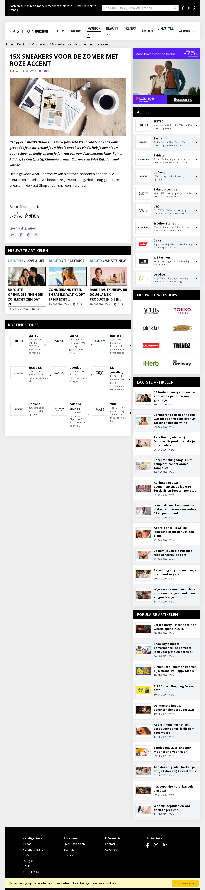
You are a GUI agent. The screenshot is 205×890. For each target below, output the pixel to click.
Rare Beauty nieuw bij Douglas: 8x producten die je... (108, 295)
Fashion (94, 30)
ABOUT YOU (31, 872)
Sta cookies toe (185, 883)
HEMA (27, 866)
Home (61, 31)
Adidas (27, 844)
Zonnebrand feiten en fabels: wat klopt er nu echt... (67, 295)
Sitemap (69, 849)
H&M (26, 855)
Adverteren (112, 849)
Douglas (28, 861)
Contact (110, 844)
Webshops (187, 31)
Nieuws (77, 31)
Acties (147, 31)
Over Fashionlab (74, 844)
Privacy (68, 855)
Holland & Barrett (34, 849)
